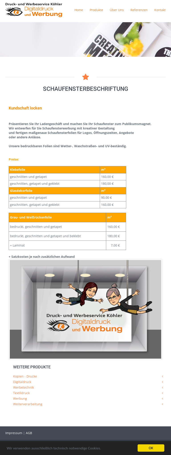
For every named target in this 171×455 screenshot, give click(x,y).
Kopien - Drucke (25, 376)
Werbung (20, 398)
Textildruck (21, 393)
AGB (29, 433)
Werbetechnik (23, 387)
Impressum (14, 433)
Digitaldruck (22, 382)
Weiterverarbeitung (27, 404)
